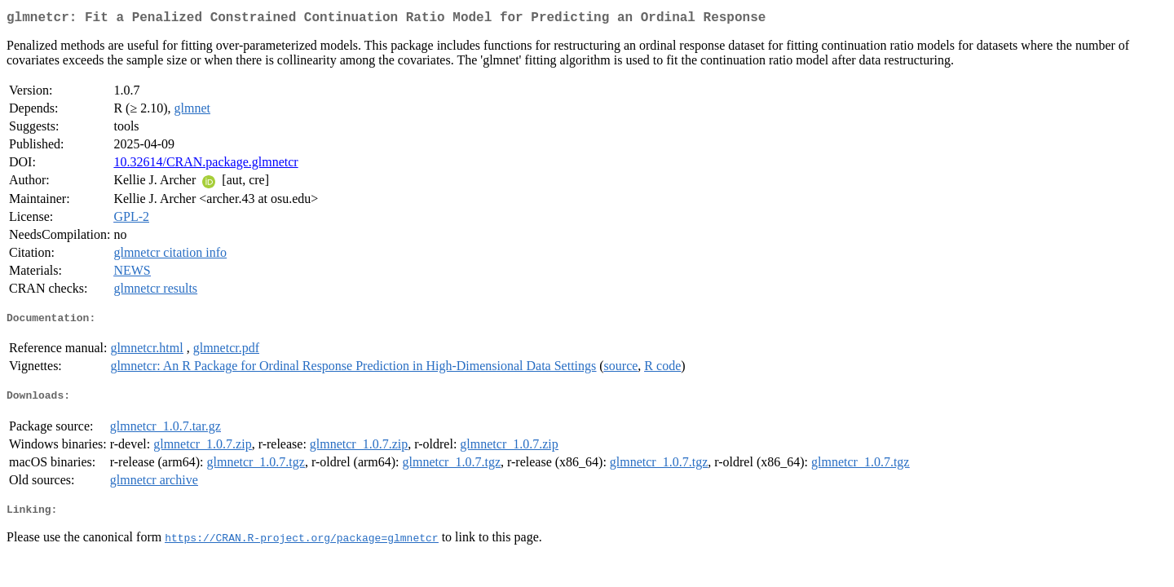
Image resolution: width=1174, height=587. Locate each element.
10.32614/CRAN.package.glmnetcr (205, 165)
